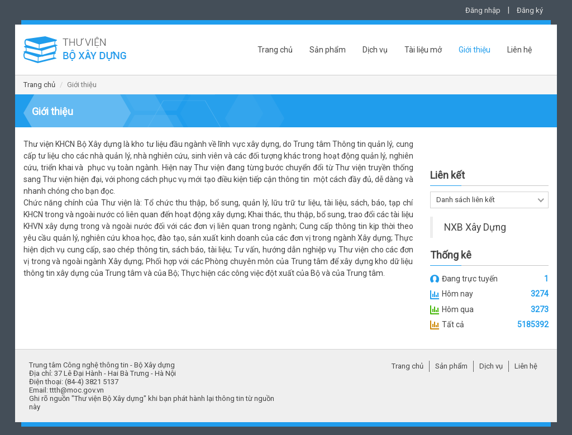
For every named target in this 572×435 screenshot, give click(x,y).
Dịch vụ (375, 49)
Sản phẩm (327, 49)
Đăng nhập (482, 10)
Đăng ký (530, 10)
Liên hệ (519, 49)
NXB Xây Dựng (475, 227)
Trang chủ (275, 49)
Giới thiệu (474, 49)
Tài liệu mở (423, 49)
